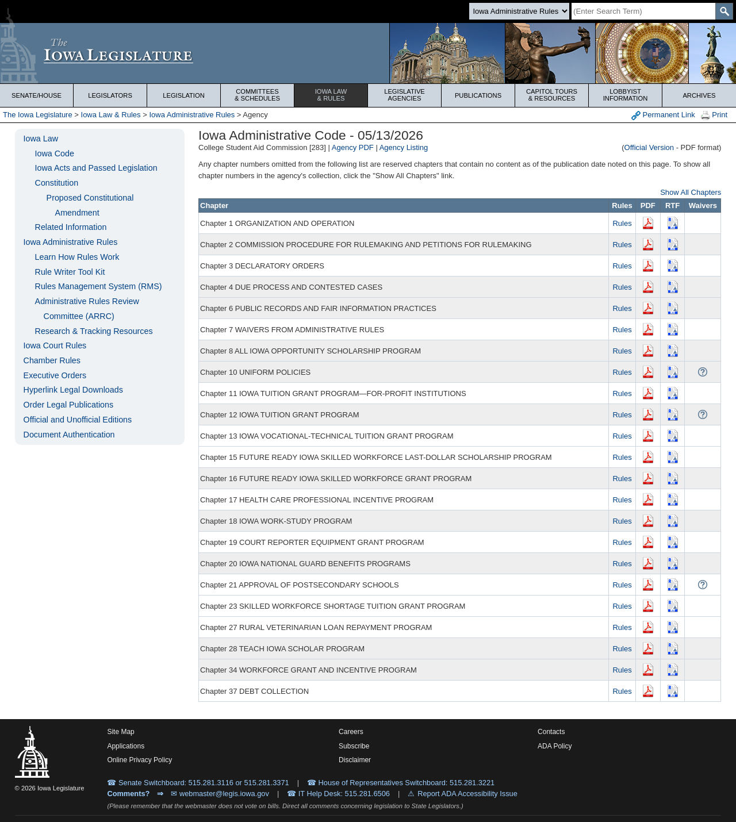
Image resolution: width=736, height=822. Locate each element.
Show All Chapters (690, 192)
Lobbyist (625, 95)
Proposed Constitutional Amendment (90, 205)
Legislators (110, 95)
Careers (351, 732)
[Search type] (519, 11)
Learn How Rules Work (77, 257)
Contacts (551, 732)
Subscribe (354, 746)
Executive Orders (55, 375)
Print (714, 115)
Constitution (57, 182)
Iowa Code (54, 153)
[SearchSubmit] (724, 11)
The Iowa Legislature (37, 114)
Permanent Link (663, 115)
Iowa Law (330, 95)
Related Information (71, 227)
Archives (699, 95)
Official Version (649, 147)
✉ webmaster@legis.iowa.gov (220, 793)
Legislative (404, 95)
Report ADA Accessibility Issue (467, 793)
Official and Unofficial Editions (78, 419)
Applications (125, 746)
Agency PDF (353, 147)
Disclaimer (355, 760)
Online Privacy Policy (139, 760)
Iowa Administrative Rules (192, 114)
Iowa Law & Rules (111, 114)
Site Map (120, 732)
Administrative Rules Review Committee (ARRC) (87, 309)
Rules (621, 223)
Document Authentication (69, 434)
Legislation (184, 95)
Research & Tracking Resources (94, 331)
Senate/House (37, 95)
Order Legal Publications (69, 404)
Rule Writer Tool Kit (70, 271)
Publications (478, 95)
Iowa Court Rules (55, 345)
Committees (257, 95)
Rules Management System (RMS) (98, 286)
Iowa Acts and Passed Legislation (96, 167)
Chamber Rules (52, 360)
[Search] (643, 11)
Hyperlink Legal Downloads (73, 389)
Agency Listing (403, 147)
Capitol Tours (551, 95)
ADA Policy (555, 746)
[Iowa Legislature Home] (368, 53)
